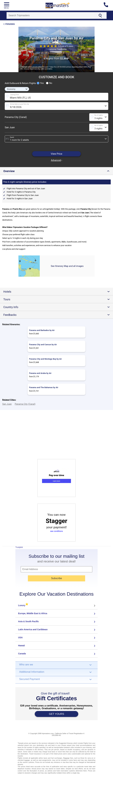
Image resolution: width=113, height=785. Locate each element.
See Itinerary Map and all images (67, 266)
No (49, 83)
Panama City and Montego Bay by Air (45, 359)
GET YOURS (56, 714)
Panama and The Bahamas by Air (43, 387)
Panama (10, 24)
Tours (57, 299)
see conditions (56, 531)
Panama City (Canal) (16, 117)
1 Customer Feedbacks (56, 49)
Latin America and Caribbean (33, 629)
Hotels (57, 291)
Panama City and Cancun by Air (43, 344)
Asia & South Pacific (28, 621)
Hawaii (21, 645)
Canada (22, 653)
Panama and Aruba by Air (40, 373)
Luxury (23, 605)
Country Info (57, 307)
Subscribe (56, 578)
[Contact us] (107, 5)
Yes (40, 83)
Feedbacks (57, 314)
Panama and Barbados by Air (42, 330)
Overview (57, 171)
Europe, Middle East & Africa (32, 613)
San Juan (10, 127)
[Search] (50, 15)
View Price (56, 153)
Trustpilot (19, 547)
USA (20, 637)
